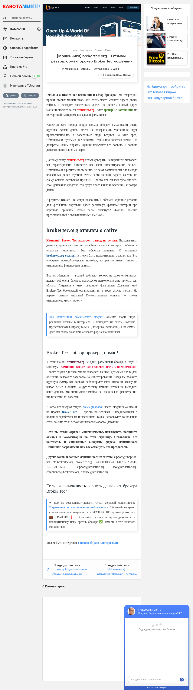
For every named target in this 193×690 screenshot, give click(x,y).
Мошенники (72, 68)
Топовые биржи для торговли (98, 542)
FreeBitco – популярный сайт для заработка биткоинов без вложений (176, 56)
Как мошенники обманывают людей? (76, 316)
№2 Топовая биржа (161, 92)
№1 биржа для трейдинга (165, 87)
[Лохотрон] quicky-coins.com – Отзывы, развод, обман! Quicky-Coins (67, 574)
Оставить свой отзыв (117, 75)
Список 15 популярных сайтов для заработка (174, 21)
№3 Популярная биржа (164, 98)
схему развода (92, 406)
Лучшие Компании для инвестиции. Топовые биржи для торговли (176, 38)
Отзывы (85, 68)
